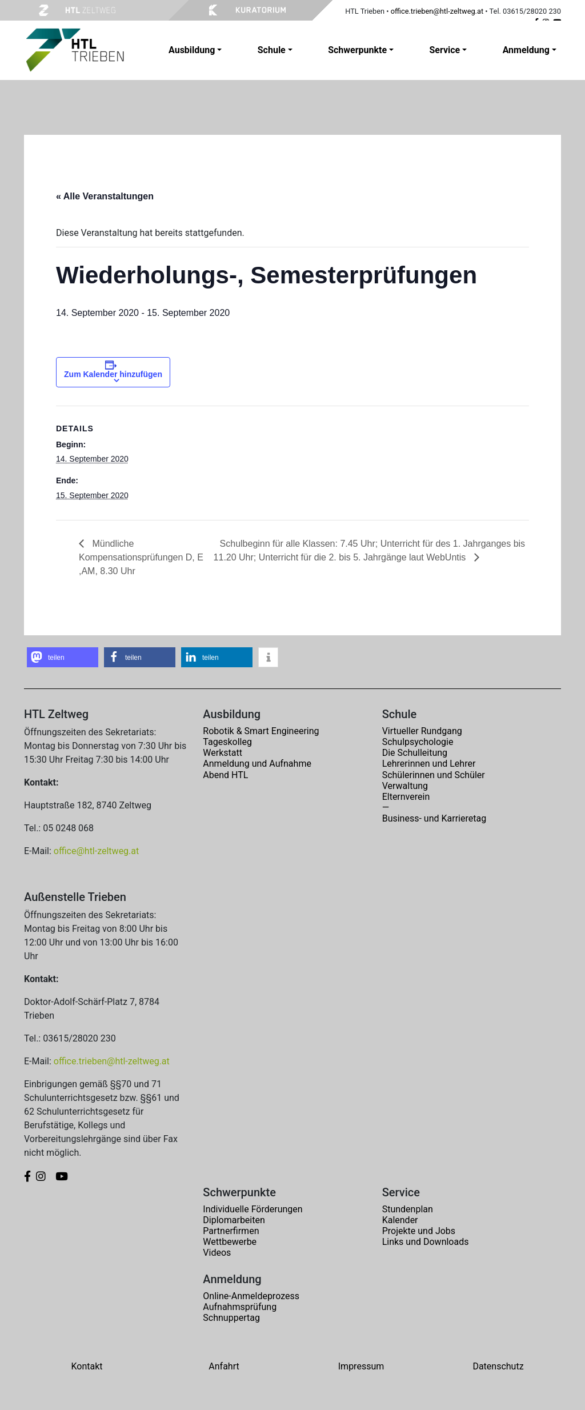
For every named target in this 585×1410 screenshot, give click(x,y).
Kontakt (86, 1366)
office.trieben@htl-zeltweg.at (437, 11)
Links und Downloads (425, 1241)
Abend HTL (225, 775)
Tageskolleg (227, 741)
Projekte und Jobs (418, 1230)
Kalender (400, 1220)
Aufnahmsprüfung (240, 1306)
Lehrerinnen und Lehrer (429, 763)
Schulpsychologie (418, 741)
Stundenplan (407, 1209)
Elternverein (406, 796)
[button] (62, 657)
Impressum (361, 1366)
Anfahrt (224, 1366)
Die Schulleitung (414, 752)
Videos (217, 1252)
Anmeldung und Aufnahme (257, 763)
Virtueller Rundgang (422, 731)
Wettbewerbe (230, 1241)
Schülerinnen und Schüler (433, 775)
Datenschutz (497, 1366)
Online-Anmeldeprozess (251, 1296)
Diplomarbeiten (234, 1220)
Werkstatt (222, 752)
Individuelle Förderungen (252, 1209)
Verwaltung (405, 785)
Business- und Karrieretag (434, 818)
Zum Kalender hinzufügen (113, 374)
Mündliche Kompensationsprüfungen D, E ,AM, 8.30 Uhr (141, 557)
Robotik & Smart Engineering (261, 731)
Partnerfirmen (231, 1230)
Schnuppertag (231, 1317)
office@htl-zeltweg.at (96, 851)
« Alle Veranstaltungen (105, 196)
